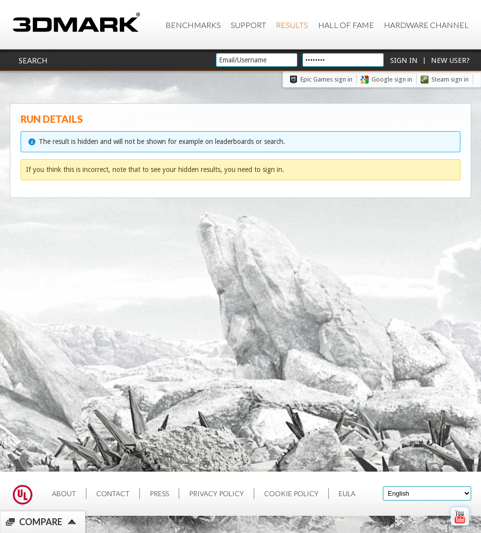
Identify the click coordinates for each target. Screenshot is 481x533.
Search (33, 60)
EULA (347, 493)
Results (292, 24)
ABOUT (64, 493)
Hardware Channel (426, 24)
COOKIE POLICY (291, 493)
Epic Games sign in (326, 79)
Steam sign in (450, 79)
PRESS (159, 493)
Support (248, 24)
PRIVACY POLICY (216, 493)
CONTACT (113, 493)
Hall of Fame (346, 24)
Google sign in (392, 79)
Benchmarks (193, 24)
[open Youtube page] (460, 528)
